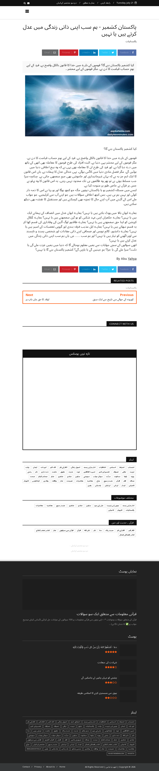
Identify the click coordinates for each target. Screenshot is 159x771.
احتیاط (121, 722)
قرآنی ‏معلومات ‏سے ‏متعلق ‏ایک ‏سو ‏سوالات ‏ (106, 614)
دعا (28, 731)
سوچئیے (32, 735)
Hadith (131, 753)
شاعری (123, 740)
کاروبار (132, 744)
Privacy (37, 767)
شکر (115, 740)
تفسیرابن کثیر (35, 726)
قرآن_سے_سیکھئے (34, 740)
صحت (95, 740)
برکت (100, 726)
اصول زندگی (62, 722)
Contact (26, 767)
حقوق (56, 731)
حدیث (76, 731)
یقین (46, 749)
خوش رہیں (37, 731)
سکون (74, 735)
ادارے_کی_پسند (90, 722)
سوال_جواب (43, 735)
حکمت (47, 731)
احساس (113, 722)
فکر (66, 740)
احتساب (131, 722)
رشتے (106, 735)
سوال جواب (56, 735)
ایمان (123, 726)
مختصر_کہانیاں (39, 744)
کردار (79, 744)
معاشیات (121, 749)
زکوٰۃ (92, 735)
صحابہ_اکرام (105, 740)
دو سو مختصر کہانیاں (66, 3)
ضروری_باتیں (76, 740)
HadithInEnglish (116, 753)
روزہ (99, 735)
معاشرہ (131, 749)
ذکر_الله (125, 735)
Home (62, 767)
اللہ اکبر (51, 722)
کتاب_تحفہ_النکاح (110, 744)
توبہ (117, 731)
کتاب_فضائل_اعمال (92, 744)
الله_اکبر (42, 722)
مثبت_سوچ (52, 744)
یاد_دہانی (65, 749)
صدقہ (87, 740)
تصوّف (47, 726)
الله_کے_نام (31, 722)
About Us (50, 767)
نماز (103, 749)
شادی (132, 740)
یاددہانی (55, 749)
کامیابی (123, 744)
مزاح (28, 744)
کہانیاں (63, 744)
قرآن (59, 740)
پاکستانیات (131, 41)
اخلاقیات (102, 722)
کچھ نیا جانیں (123, 12)
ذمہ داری (115, 735)
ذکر (133, 735)
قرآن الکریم (49, 740)
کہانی (72, 744)
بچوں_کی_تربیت (111, 726)
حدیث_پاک (66, 731)
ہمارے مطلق (89, 3)
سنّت (66, 735)
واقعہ (95, 749)
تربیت (72, 726)
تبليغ (80, 726)
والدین (87, 749)
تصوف (56, 726)
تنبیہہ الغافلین (128, 731)
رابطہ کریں (105, 3)
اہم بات (131, 726)
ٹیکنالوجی (108, 731)
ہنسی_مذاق (76, 749)
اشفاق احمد (75, 722)
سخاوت (84, 735)
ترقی (65, 726)
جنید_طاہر (85, 731)
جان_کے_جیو (97, 731)
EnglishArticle (34, 749)
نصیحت (111, 749)
